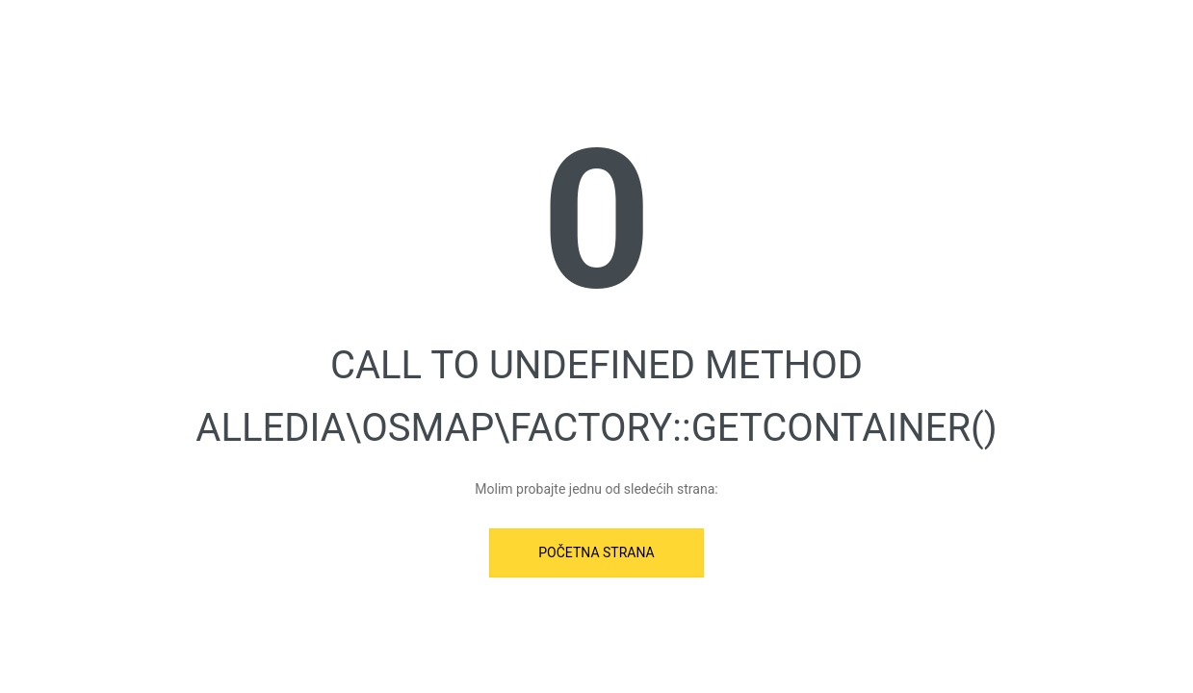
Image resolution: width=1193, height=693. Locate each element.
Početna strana (596, 552)
